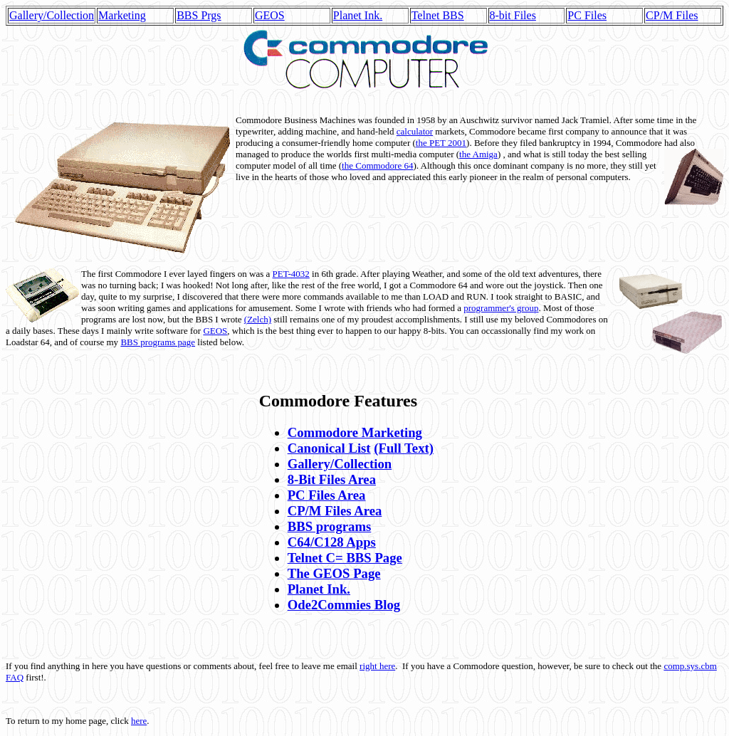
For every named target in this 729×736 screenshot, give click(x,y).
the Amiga (478, 154)
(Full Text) (404, 448)
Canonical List (329, 448)
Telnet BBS (437, 15)
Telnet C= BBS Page (345, 557)
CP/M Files (672, 15)
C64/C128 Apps (332, 542)
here (139, 720)
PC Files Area (327, 495)
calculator (415, 131)
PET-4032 (291, 273)
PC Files (587, 15)
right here (377, 666)
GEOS (270, 15)
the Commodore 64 (377, 165)
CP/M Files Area (335, 510)
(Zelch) (257, 319)
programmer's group (500, 308)
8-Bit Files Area (332, 479)
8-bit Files (513, 15)
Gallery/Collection (51, 15)
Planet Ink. (357, 15)
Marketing (122, 15)
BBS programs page (157, 342)
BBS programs (330, 526)
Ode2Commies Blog (344, 604)
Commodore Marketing (355, 432)
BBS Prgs (199, 15)
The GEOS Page (334, 573)
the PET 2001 (441, 142)
